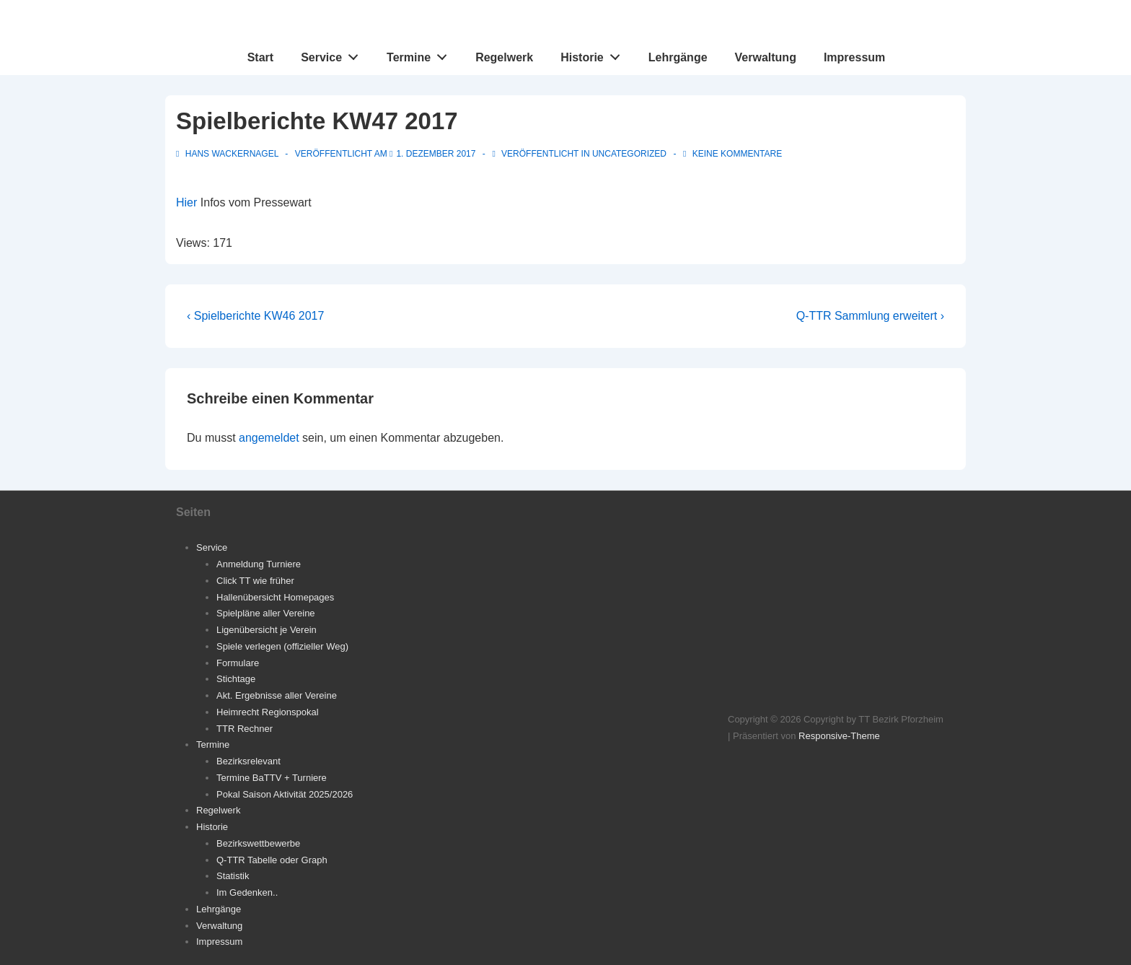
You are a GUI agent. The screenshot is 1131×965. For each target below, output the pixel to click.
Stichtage (235, 678)
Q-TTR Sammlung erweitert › (870, 316)
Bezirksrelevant (248, 761)
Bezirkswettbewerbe (258, 843)
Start (260, 57)
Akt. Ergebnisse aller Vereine (276, 695)
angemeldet (269, 438)
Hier (186, 202)
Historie (594, 54)
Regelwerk (504, 57)
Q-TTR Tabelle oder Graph (271, 860)
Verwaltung (765, 57)
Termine (421, 54)
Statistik (233, 875)
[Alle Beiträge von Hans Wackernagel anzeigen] (228, 154)
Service (333, 54)
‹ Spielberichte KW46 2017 (255, 316)
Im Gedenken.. (247, 892)
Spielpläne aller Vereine (265, 613)
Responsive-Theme (839, 735)
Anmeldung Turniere (258, 564)
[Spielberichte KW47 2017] (435, 154)
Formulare (237, 663)
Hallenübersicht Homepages (275, 597)
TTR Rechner (244, 728)
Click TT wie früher (255, 580)
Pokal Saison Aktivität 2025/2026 (284, 794)
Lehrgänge (678, 57)
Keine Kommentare (737, 154)
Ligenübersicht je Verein (266, 629)
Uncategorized (629, 154)
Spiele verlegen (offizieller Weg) (282, 646)
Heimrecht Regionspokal (267, 712)
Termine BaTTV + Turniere (271, 777)
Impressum (854, 57)
